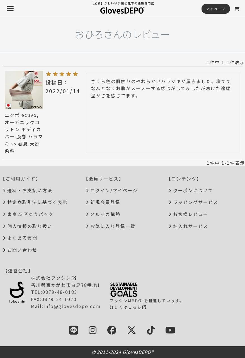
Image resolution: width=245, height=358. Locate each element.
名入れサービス (190, 226)
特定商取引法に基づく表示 (37, 202)
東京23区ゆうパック (30, 214)
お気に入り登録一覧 (112, 226)
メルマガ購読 (105, 214)
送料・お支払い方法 (29, 190)
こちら (137, 307)
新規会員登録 (105, 202)
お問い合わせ (22, 249)
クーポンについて (193, 190)
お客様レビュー (190, 214)
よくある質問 (22, 237)
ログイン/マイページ (114, 190)
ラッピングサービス (195, 202)
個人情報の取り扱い (29, 226)
